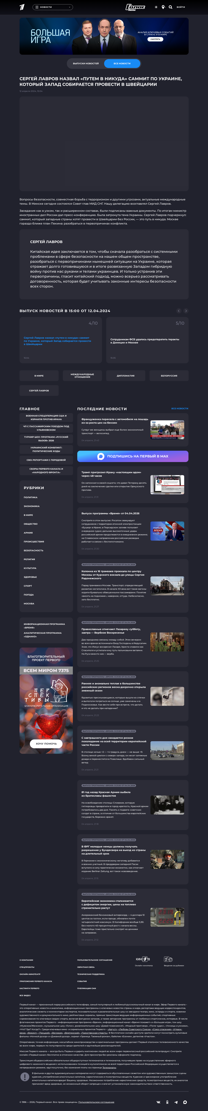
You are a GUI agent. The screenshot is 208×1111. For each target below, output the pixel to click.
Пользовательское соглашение (94, 960)
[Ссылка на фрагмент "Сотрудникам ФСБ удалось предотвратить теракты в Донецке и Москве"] (147, 340)
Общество (30, 524)
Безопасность (33, 550)
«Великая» (57, 1033)
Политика (30, 497)
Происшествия (34, 541)
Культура (30, 568)
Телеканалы (109, 1067)
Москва (29, 603)
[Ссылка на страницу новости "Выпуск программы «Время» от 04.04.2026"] (133, 531)
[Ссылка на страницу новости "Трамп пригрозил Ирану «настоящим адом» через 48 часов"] (133, 485)
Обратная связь (85, 967)
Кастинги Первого (29, 988)
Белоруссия (169, 375)
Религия (29, 559)
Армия (28, 532)
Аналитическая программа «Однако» (43, 635)
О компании (26, 960)
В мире (39, 375)
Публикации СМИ (86, 988)
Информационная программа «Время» (44, 626)
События (82, 981)
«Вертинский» (72, 1033)
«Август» (112, 1029)
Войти (181, 7)
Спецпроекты (27, 967)
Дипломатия (125, 375)
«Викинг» (32, 1033)
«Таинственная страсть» (94, 1033)
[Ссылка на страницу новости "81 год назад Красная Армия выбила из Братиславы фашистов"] (133, 805)
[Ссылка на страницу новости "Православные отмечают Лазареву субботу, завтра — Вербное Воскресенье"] (133, 642)
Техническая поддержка (91, 974)
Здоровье (30, 577)
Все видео (25, 995)
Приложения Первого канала (36, 981)
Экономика (32, 506)
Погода (29, 594)
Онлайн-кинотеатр (30, 974)
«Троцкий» (44, 1033)
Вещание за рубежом (174, 961)
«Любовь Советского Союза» (134, 1029)
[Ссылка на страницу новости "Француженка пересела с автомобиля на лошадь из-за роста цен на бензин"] (133, 429)
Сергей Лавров (39, 390)
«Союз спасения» (162, 1029)
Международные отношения (82, 375)
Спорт (28, 586)
